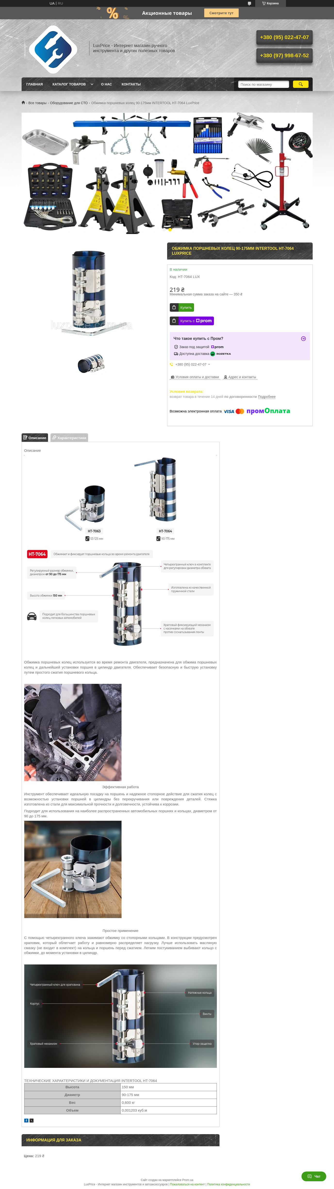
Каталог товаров (69, 84)
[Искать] (301, 84)
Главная (34, 84)
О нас (106, 84)
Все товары (37, 103)
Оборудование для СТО (69, 103)
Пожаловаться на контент (187, 1184)
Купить (186, 307)
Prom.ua (187, 1180)
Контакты (131, 84)
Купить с (196, 321)
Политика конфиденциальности (228, 1184)
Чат (313, 1176)
